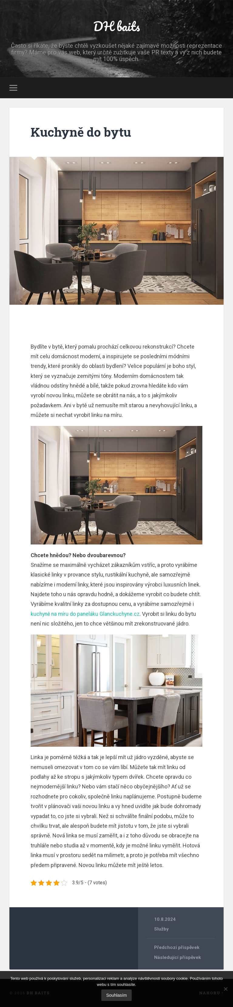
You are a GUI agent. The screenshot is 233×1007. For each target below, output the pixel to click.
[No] (225, 989)
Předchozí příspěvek (176, 947)
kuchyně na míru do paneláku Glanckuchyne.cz (87, 614)
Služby (161, 929)
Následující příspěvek (177, 957)
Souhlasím (116, 995)
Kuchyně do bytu (81, 132)
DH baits (116, 26)
